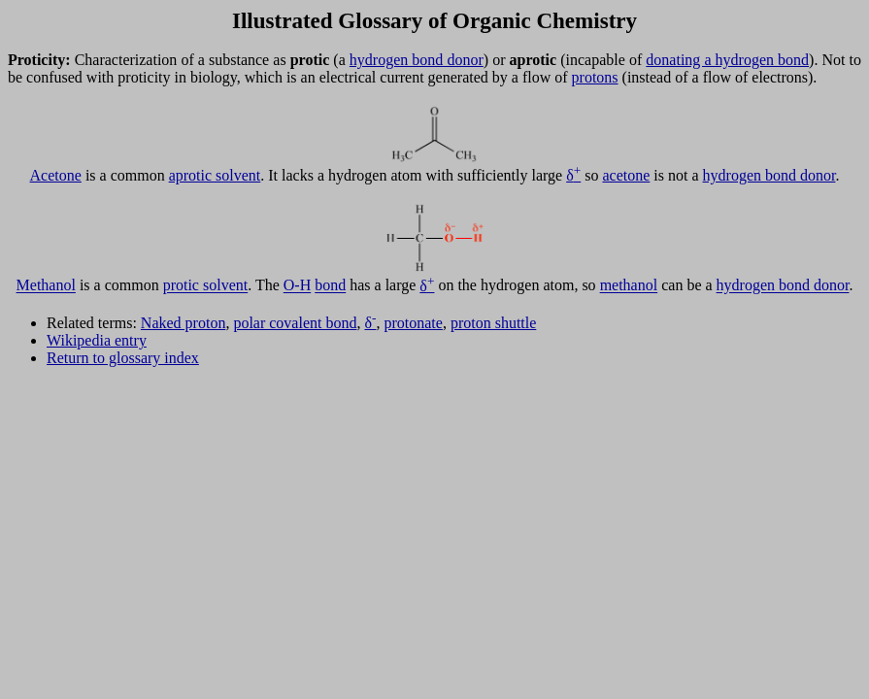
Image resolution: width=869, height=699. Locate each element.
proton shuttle (493, 323)
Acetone (56, 175)
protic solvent (206, 286)
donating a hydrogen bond (727, 59)
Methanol (46, 286)
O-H (297, 286)
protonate (413, 323)
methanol (629, 286)
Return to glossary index (123, 358)
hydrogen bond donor (417, 59)
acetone (626, 175)
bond (330, 286)
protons (595, 77)
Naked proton (183, 323)
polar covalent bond (294, 323)
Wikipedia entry (97, 340)
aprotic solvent (215, 175)
